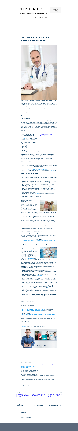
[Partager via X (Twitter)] (23, 385)
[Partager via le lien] (28, 385)
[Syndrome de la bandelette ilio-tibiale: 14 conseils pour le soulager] (55, 398)
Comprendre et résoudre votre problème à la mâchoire (38, 404)
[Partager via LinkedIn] (25, 385)
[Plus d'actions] (56, 34)
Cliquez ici (54, 8)
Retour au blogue (43, 17)
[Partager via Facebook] (21, 385)
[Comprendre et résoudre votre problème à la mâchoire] (39, 398)
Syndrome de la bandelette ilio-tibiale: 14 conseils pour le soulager (55, 404)
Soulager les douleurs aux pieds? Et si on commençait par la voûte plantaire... (22, 404)
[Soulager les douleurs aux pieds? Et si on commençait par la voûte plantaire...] (23, 398)
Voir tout (61, 392)
